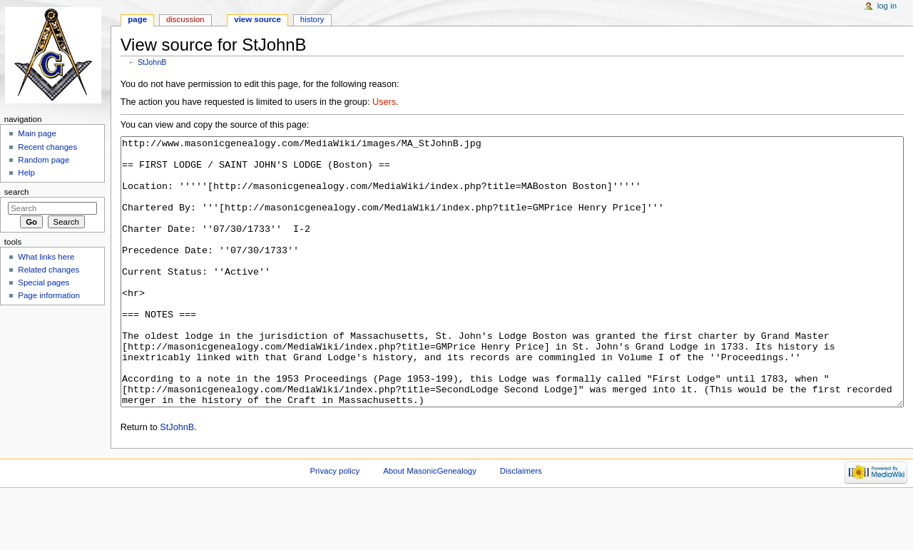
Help (26, 172)
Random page (43, 160)
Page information (49, 295)
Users (384, 102)
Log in (887, 5)
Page (137, 19)
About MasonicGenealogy (429, 524)
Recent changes (47, 147)
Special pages (43, 282)
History (312, 19)
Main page (37, 133)
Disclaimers (521, 524)
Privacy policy (334, 524)
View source (257, 19)
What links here (46, 257)
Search (16, 192)
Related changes (48, 269)
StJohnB (152, 62)
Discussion (185, 19)
